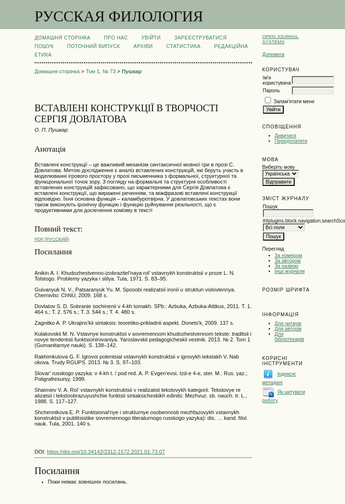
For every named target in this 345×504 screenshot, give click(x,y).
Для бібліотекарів (289, 336)
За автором (288, 260)
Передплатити (291, 141)
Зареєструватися (200, 37)
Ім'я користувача (277, 80)
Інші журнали (290, 271)
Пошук (44, 46)
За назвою (286, 266)
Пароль (271, 90)
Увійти (151, 37)
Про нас (116, 37)
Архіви (143, 46)
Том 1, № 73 (101, 71)
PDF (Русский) (52, 239)
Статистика (183, 46)
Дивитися (286, 135)
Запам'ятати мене (293, 101)
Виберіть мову (278, 167)
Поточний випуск (93, 46)
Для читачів (288, 323)
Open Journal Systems (280, 39)
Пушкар (131, 71)
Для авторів (288, 328)
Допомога (273, 54)
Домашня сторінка (63, 37)
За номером (288, 255)
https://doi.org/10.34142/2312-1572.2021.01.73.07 (106, 452)
